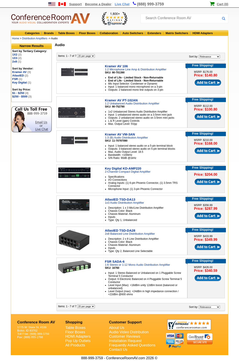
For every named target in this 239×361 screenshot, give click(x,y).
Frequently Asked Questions (132, 345)
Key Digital (21, 82)
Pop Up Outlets (77, 341)
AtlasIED (20, 75)
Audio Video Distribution (129, 332)
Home (15, 38)
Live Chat (122, 4)
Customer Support (125, 322)
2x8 (16, 61)
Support (75, 4)
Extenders (154, 33)
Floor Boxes (87, 33)
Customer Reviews (124, 336)
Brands (49, 33)
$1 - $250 (20, 93)
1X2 (17, 54)
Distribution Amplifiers (34, 38)
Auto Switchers (133, 33)
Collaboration (109, 33)
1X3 (17, 58)
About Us (116, 328)
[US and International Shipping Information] (57, 4)
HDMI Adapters (202, 33)
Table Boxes (66, 33)
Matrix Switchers (177, 33)
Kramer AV (21, 72)
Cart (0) (222, 4)
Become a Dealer (98, 4)
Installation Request (125, 341)
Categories (32, 33)
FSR (17, 79)
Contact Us (118, 349)
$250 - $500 (22, 96)
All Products (75, 345)
